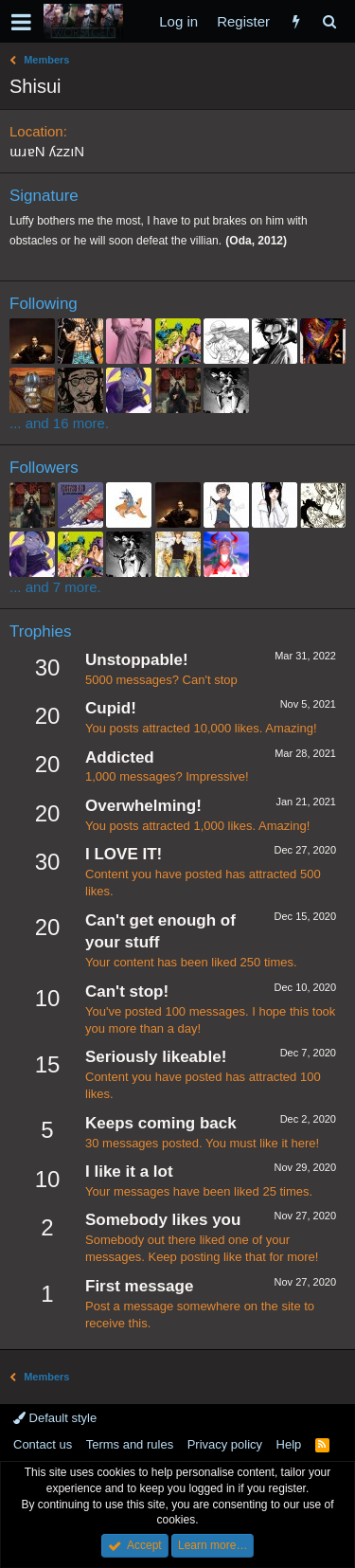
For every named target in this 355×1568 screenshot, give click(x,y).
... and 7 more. (55, 587)
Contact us (42, 1444)
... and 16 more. (59, 423)
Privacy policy (224, 1444)
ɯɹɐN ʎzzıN (46, 151)
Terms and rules (129, 1444)
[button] (21, 22)
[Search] (329, 21)
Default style (55, 1418)
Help (289, 1444)
